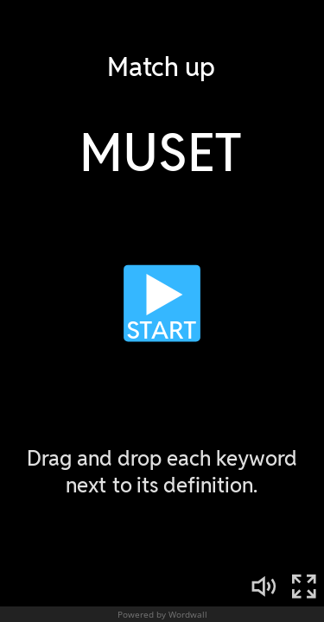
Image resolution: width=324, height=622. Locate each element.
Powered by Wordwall (162, 614)
